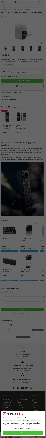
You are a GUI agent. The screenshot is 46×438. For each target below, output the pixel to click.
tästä (28, 424)
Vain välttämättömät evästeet (23, 428)
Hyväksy (23, 433)
